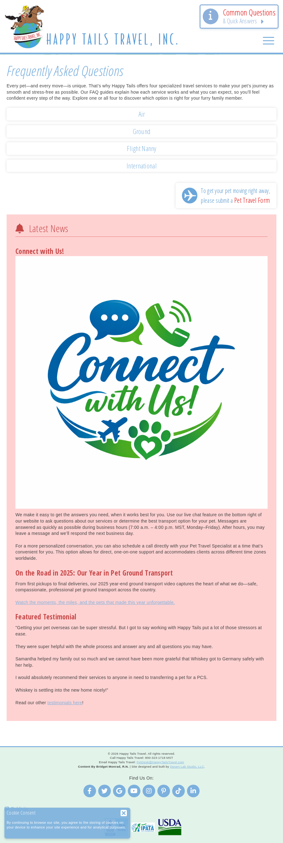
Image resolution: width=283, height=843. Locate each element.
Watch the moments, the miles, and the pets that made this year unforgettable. (95, 602)
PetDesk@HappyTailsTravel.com (160, 762)
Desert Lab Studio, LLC (187, 766)
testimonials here (64, 702)
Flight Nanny (141, 148)
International (142, 166)
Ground (142, 131)
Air (142, 114)
